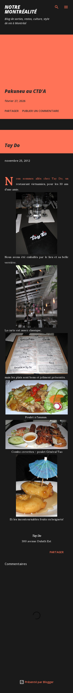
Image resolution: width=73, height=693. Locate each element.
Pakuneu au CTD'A (25, 91)
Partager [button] (12, 111)
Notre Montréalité (21, 9)
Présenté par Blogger (36, 682)
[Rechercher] (56, 7)
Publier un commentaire (40, 111)
